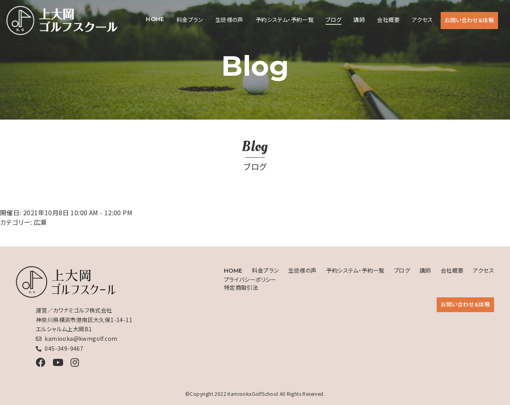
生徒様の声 (229, 20)
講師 (359, 20)
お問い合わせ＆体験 (469, 20)
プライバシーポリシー (250, 279)
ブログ (333, 20)
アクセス (422, 20)
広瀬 (40, 222)
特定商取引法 (241, 287)
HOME (155, 19)
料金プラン (190, 20)
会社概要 (388, 20)
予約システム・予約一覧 (284, 20)
